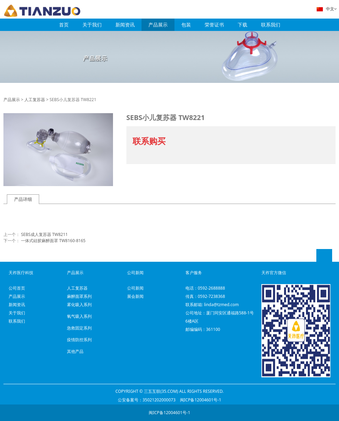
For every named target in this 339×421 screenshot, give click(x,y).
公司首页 (17, 288)
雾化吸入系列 (79, 304)
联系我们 (270, 24)
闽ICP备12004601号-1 (201, 400)
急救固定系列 (79, 328)
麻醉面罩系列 (79, 296)
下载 (242, 24)
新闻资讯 (125, 24)
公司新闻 (135, 288)
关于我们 (92, 24)
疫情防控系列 (79, 340)
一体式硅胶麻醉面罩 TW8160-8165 (53, 241)
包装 (186, 24)
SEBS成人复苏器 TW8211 (44, 234)
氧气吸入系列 (79, 316)
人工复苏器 (34, 99)
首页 (64, 24)
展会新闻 (135, 296)
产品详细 (23, 199)
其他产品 (75, 351)
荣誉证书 (214, 24)
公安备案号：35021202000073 (147, 400)
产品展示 (158, 24)
